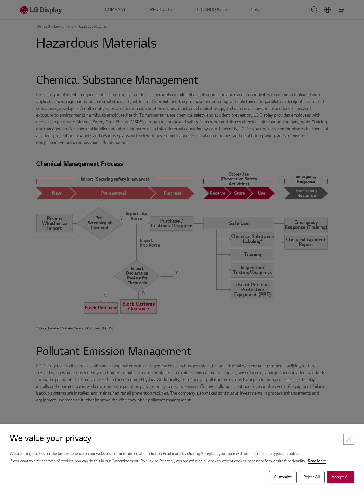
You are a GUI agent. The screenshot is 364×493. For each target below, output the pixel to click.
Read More (317, 461)
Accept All (340, 477)
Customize (283, 477)
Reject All (311, 477)
